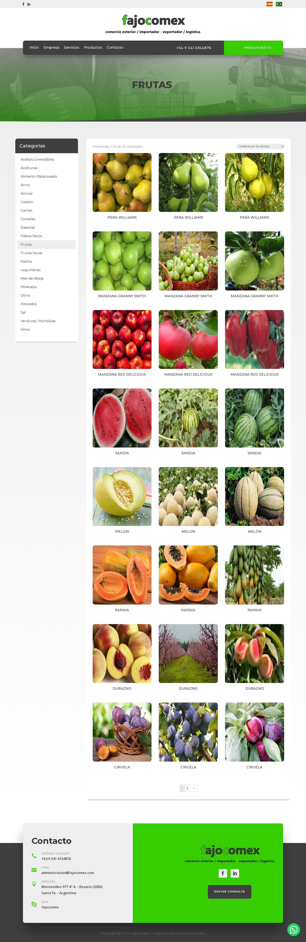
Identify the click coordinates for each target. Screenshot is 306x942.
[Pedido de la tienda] (260, 146)
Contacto (115, 48)
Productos (93, 48)
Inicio (34, 48)
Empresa (51, 48)
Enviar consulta (229, 892)
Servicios (71, 48)
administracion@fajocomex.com (67, 872)
